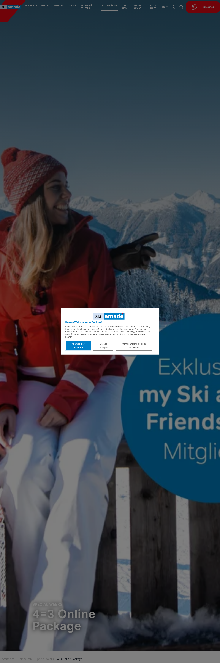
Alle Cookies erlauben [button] (78, 345)
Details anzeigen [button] (103, 345)
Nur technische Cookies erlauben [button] (134, 345)
